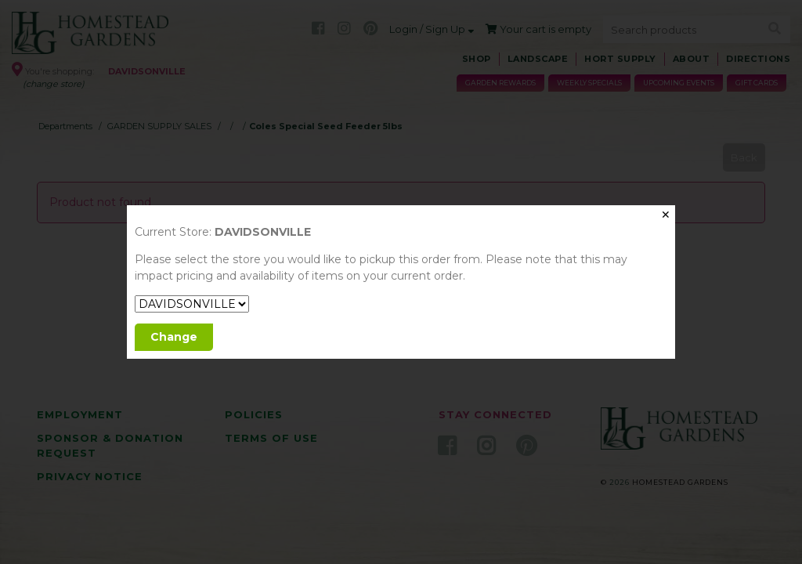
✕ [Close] (665, 214)
